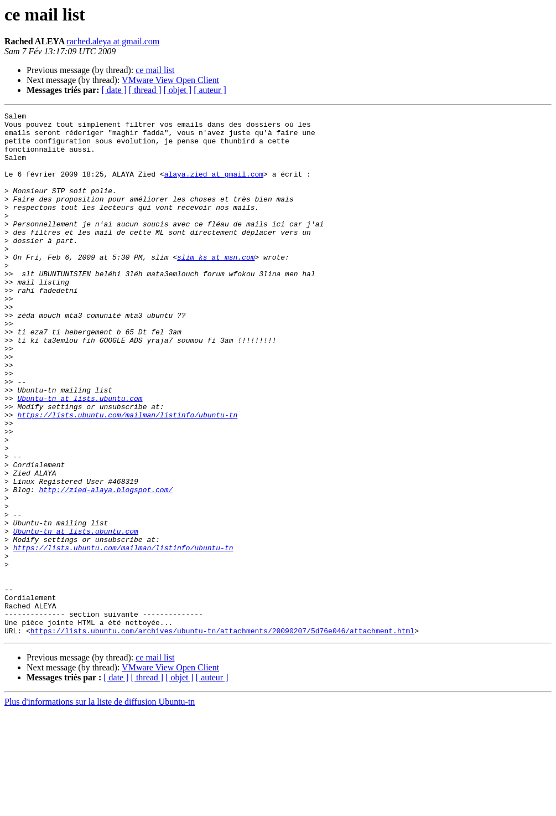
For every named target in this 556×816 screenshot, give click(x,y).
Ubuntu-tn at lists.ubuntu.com (79, 456)
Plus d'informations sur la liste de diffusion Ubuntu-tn (99, 806)
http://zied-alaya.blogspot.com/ (106, 566)
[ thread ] (145, 90)
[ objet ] (177, 90)
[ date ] (114, 90)
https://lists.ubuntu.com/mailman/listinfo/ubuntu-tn (127, 476)
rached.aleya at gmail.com (112, 41)
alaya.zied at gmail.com (213, 187)
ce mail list (155, 70)
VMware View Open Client (170, 80)
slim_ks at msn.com (215, 287)
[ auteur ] (210, 90)
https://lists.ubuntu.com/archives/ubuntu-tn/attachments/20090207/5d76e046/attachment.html (222, 735)
